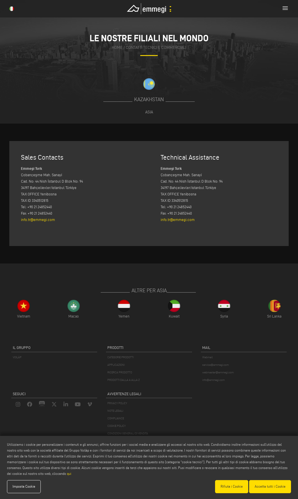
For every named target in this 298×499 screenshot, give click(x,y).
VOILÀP (17, 357)
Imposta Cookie (24, 486)
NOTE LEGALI (115, 410)
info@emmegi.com (213, 380)
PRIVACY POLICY (117, 403)
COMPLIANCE (115, 418)
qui (69, 473)
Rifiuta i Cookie (232, 486)
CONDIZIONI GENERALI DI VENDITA (127, 433)
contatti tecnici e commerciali (156, 48)
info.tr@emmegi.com (38, 220)
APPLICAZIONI (116, 364)
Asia (149, 112)
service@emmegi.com (215, 364)
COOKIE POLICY (116, 425)
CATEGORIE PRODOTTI (120, 357)
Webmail (207, 357)
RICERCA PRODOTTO (119, 372)
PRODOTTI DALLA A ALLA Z (123, 380)
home (117, 48)
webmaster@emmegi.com (218, 372)
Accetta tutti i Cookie (270, 486)
